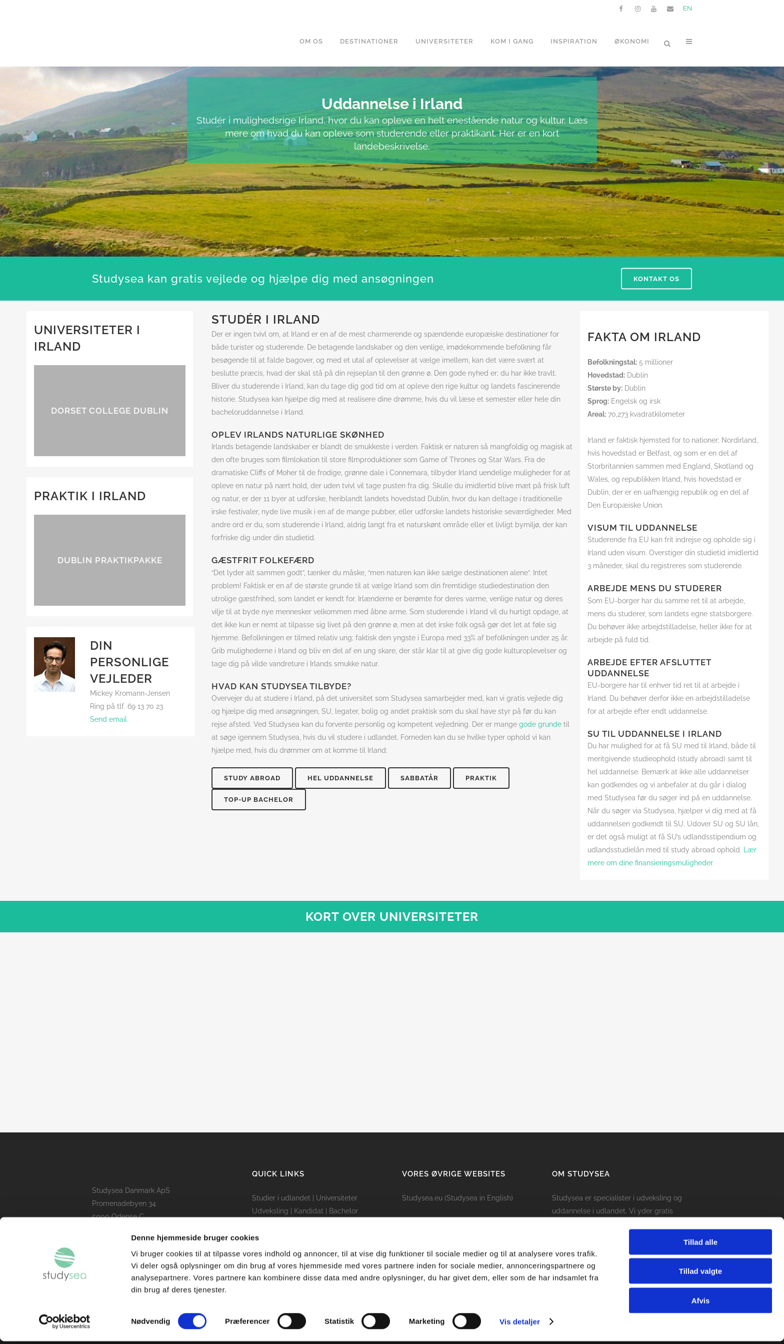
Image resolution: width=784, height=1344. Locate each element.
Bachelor (343, 1211)
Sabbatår (419, 778)
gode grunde (540, 724)
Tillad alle (701, 1244)
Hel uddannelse (341, 778)
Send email (108, 719)
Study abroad (252, 778)
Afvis (701, 1302)
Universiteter (337, 1198)
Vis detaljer (520, 1324)
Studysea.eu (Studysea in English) (457, 1198)
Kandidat (309, 1211)
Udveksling (270, 1211)
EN (687, 8)
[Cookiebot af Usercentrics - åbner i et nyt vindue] (64, 1324)
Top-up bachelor (259, 799)
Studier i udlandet (281, 1198)
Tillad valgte (700, 1273)
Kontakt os (657, 279)
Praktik (481, 778)
